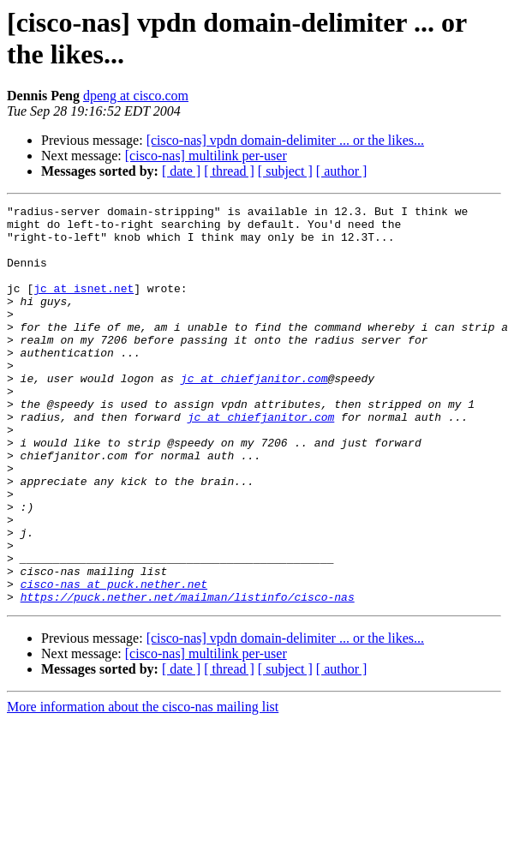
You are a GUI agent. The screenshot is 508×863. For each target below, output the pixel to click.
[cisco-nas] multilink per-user (206, 155)
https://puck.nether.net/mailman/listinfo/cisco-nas (188, 676)
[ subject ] (285, 171)
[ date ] (181, 171)
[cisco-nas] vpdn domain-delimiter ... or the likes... (285, 140)
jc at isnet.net (83, 306)
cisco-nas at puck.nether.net (114, 660)
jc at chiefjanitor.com (254, 414)
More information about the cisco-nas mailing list (142, 786)
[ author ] (342, 171)
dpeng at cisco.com (135, 95)
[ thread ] (229, 171)
